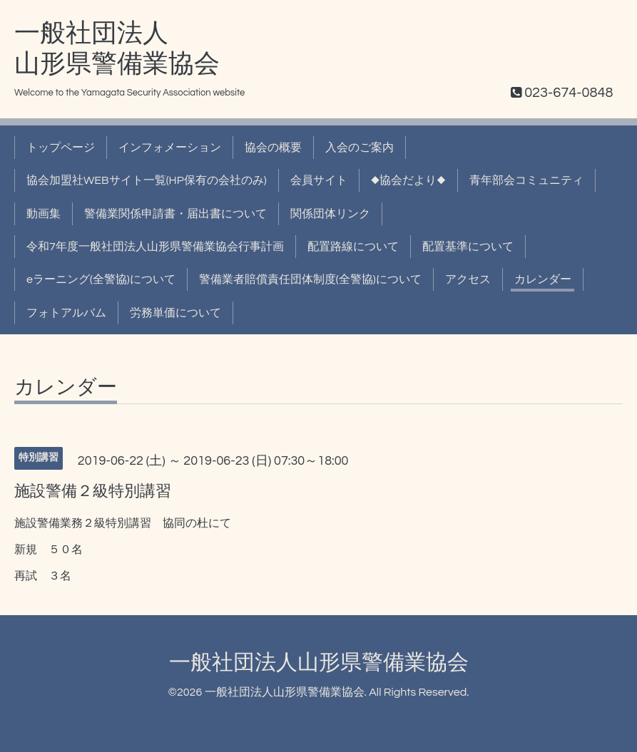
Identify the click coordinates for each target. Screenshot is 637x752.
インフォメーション (169, 147)
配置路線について (353, 246)
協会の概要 (273, 147)
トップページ (60, 147)
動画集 (43, 214)
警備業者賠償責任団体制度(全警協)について (310, 279)
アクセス (468, 279)
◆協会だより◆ (408, 180)
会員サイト (318, 180)
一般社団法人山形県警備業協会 (319, 662)
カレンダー (542, 279)
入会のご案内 (359, 147)
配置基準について (468, 246)
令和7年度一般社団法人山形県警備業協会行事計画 (155, 246)
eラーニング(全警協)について (100, 279)
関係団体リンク (330, 214)
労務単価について (175, 313)
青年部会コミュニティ (526, 180)
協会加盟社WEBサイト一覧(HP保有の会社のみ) (146, 180)
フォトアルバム (66, 313)
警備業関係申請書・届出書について (175, 214)
